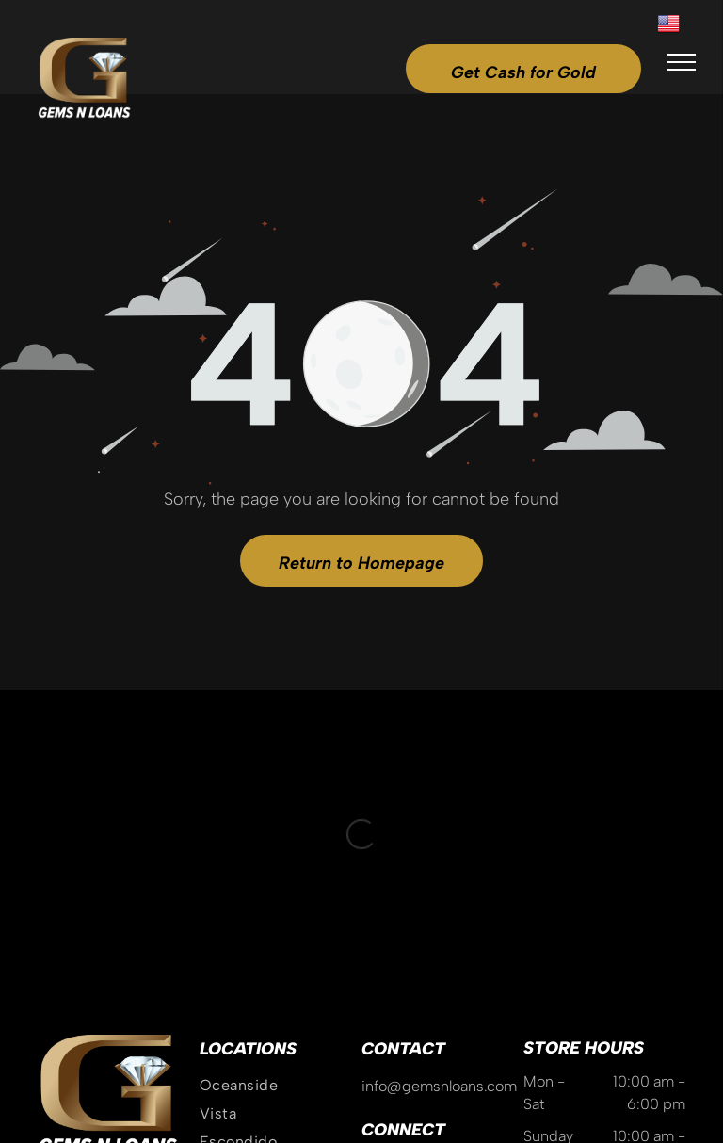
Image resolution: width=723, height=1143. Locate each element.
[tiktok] (441, 920)
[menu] (681, 62)
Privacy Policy (445, 1061)
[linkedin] (507, 920)
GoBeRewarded (638, 1061)
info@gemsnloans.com (439, 836)
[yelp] (474, 920)
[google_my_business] (408, 920)
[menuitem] (281, 835)
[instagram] (376, 920)
